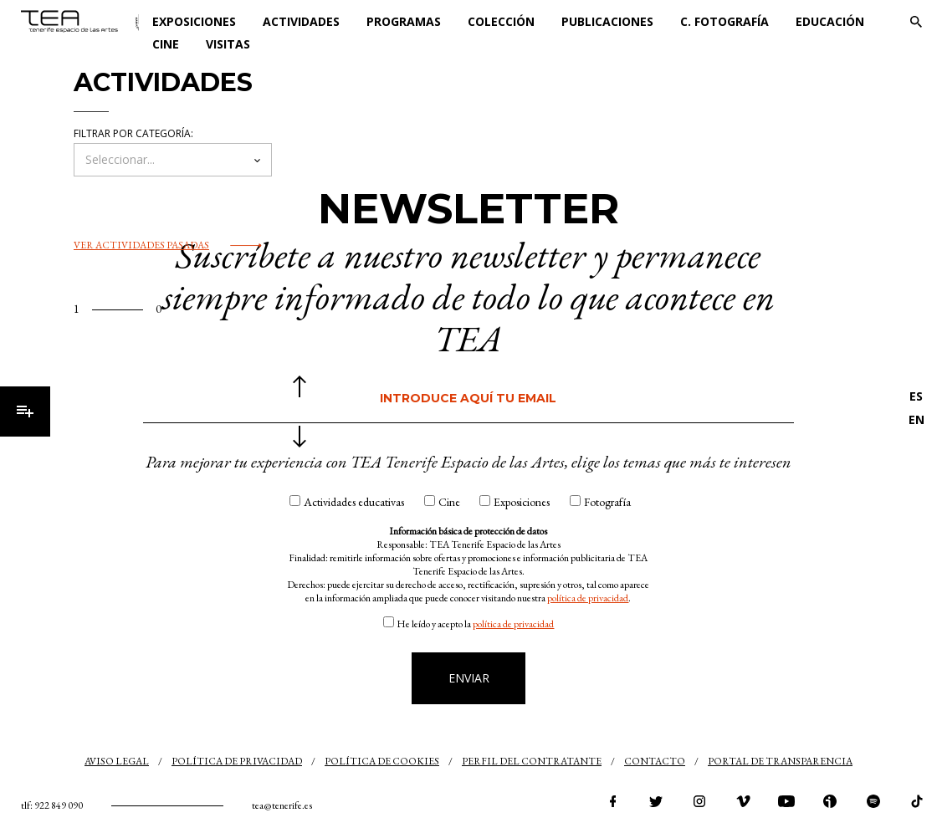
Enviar (468, 678)
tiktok (917, 801)
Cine (165, 44)
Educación (830, 21)
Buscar (916, 21)
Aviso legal (116, 761)
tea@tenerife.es (282, 805)
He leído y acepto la (475, 624)
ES (916, 396)
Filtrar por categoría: (133, 133)
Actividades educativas (354, 502)
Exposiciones (194, 21)
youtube (786, 801)
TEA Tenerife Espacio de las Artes (80, 21)
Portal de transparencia (780, 761)
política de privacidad (587, 598)
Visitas (228, 44)
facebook (612, 801)
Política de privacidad (237, 761)
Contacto (654, 761)
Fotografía (607, 502)
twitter (656, 801)
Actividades (301, 21)
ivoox (830, 801)
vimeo (743, 801)
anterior (299, 386)
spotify (873, 801)
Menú (25, 411)
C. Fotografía (724, 21)
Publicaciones (607, 21)
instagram (699, 801)
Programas (403, 21)
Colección (501, 21)
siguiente (299, 437)
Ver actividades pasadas (141, 245)
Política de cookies (382, 761)
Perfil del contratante (532, 761)
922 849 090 (58, 805)
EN (916, 419)
